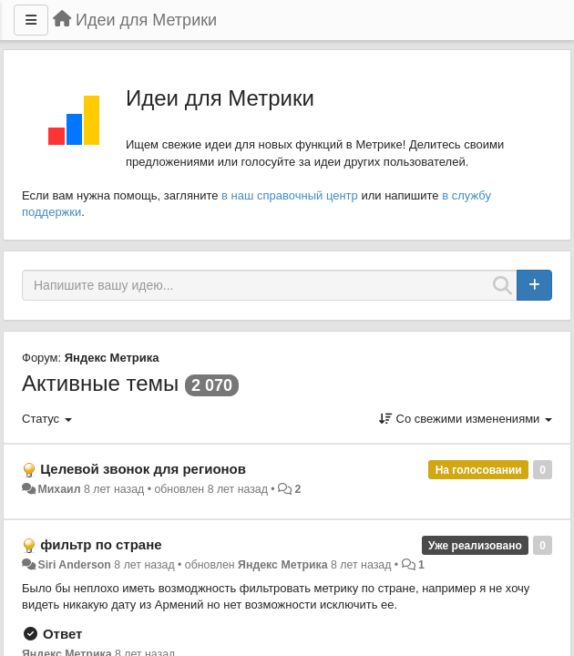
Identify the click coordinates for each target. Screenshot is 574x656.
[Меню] (31, 20)
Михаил (58, 489)
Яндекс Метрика (112, 357)
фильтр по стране (100, 544)
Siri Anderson (73, 565)
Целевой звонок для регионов (143, 469)
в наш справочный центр (289, 195)
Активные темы (100, 383)
